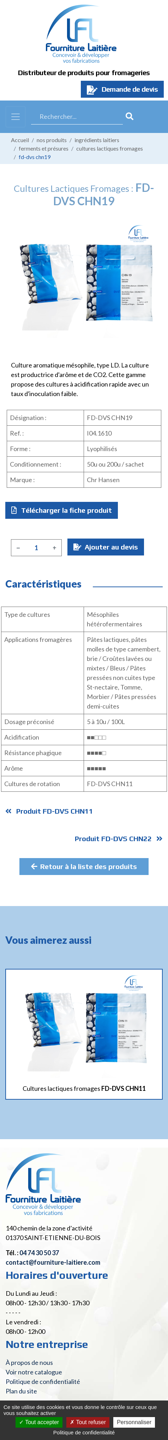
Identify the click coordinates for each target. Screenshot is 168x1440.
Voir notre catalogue (34, 1372)
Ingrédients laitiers (96, 139)
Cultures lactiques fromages (109, 148)
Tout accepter (39, 1422)
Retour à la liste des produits (84, 866)
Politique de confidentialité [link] (84, 1432)
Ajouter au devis (105, 547)
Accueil (20, 139)
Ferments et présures (43, 148)
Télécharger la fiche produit (61, 510)
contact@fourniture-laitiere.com (53, 1262)
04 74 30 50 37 (39, 1253)
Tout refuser (88, 1422)
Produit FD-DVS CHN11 (49, 811)
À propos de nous (29, 1362)
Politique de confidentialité (43, 1381)
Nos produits (52, 139)
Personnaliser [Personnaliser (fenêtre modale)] (134, 1422)
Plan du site (21, 1391)
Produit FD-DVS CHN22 (119, 838)
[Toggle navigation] (15, 116)
